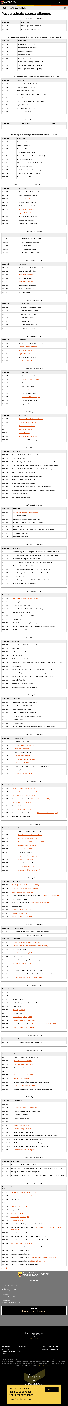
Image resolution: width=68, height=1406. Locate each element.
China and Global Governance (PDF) (25, 745)
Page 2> (4, 1268)
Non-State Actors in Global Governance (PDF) (31, 842)
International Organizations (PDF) (22, 802)
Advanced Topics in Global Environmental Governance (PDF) (30, 945)
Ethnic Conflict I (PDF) (22, 762)
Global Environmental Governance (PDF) (30, 835)
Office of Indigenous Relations (45, 1365)
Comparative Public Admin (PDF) (25, 759)
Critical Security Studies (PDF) (24, 773)
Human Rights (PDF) (19, 1010)
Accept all (51, 1390)
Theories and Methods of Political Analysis (31, 419)
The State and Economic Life (27, 426)
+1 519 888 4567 (35, 1338)
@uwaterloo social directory (50, 1349)
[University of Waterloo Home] (8, 2)
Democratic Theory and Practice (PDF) (23, 795)
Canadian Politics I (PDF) (19, 913)
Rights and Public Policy (26, 213)
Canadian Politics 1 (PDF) (21, 1125)
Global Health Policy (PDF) (38, 1261)
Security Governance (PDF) (25, 859)
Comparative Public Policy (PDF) (27, 856)
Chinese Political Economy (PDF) (40, 799)
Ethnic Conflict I (26, 390)
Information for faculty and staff (10, 1302)
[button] (59, 2)
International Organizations (26, 209)
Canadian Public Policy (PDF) (23, 755)
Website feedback (6, 1300)
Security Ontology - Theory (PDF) (22, 809)
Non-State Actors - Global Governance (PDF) (43, 1257)
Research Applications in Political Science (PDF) (26, 942)
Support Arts (5, 1294)
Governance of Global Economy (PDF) (29, 870)
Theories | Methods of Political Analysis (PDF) (25, 788)
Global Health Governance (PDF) (27, 838)
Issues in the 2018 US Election (27, 360)
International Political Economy (28, 436)
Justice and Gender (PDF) (22, 748)
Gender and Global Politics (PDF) (27, 845)
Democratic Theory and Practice (28, 346)
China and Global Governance (27, 199)
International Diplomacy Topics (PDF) (24, 1020)
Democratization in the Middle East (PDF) (44, 1024)
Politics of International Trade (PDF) (47, 813)
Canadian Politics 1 (24, 433)
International (25, 397)
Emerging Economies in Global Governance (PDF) (27, 977)
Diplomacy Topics (34, 397)
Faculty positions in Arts (8, 1296)
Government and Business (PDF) (50, 895)
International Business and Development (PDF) (25, 792)
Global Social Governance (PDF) (20, 1206)
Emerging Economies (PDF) (26, 866)
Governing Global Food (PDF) (23, 1061)
